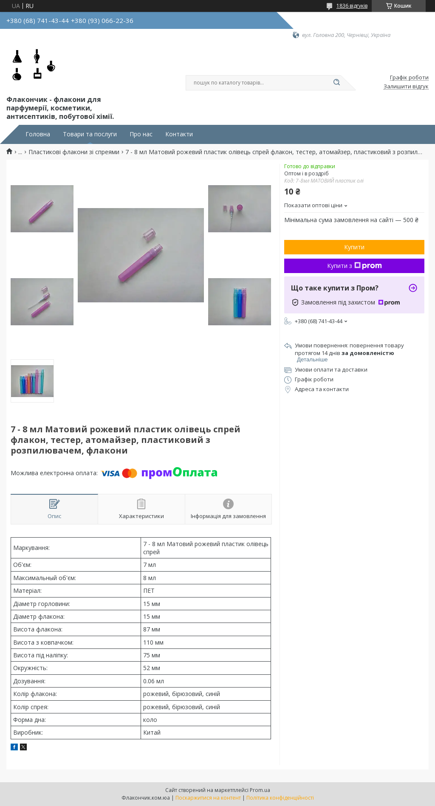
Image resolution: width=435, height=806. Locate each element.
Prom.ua (260, 790)
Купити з (354, 266)
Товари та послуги (90, 134)
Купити (354, 247)
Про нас (141, 134)
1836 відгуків (351, 5)
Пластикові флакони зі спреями (73, 152)
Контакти (179, 134)
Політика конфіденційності (280, 797)
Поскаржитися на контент (208, 797)
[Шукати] (336, 82)
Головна (37, 134)
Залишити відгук (406, 87)
